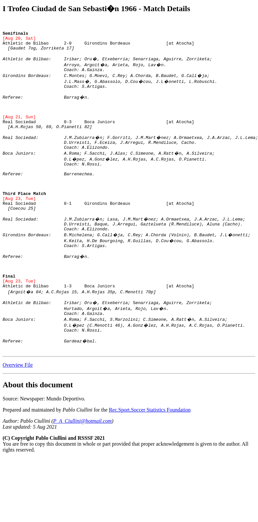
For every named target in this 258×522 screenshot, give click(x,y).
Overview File (18, 408)
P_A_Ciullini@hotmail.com (82, 464)
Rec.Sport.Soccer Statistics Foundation (150, 453)
